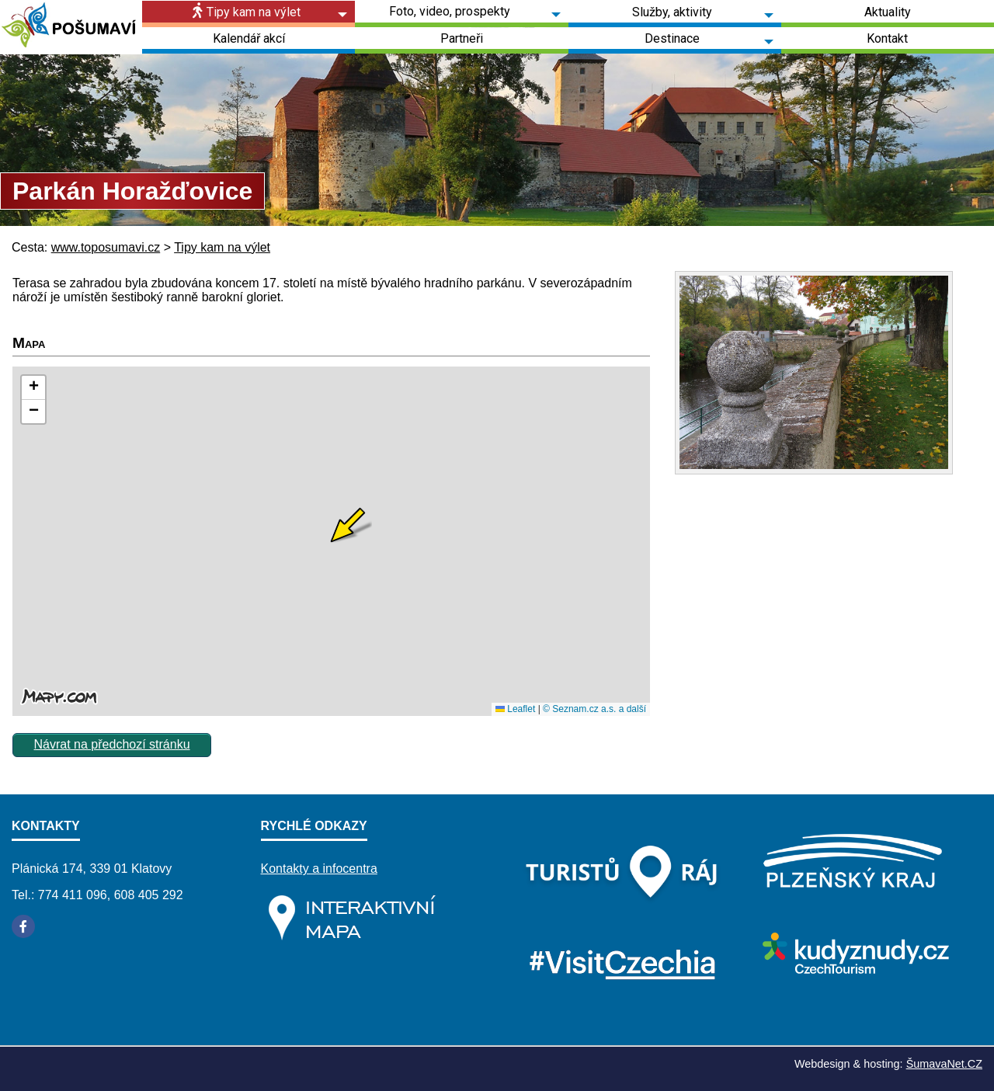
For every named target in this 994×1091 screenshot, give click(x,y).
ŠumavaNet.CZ (944, 1064)
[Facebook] (23, 926)
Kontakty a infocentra (319, 868)
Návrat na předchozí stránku (112, 744)
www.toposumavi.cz (106, 247)
